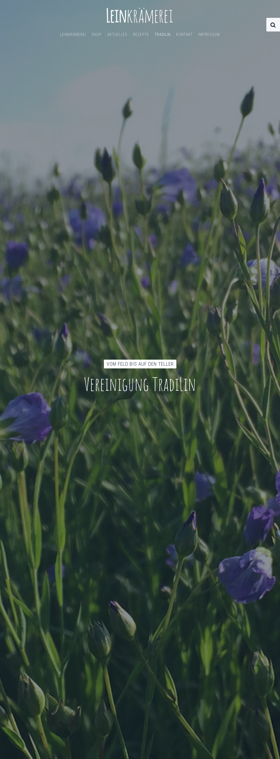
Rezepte (141, 34)
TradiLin (162, 34)
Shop (97, 34)
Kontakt (184, 34)
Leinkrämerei (73, 34)
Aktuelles (117, 34)
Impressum (209, 34)
